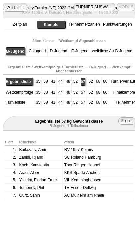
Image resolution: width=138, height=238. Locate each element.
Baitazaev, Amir (32, 149)
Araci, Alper (29, 172)
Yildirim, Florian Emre (38, 180)
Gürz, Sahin (29, 195)
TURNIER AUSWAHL (95, 7)
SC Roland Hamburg (82, 157)
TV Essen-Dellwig (80, 187)
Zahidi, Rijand (31, 157)
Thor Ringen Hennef (82, 165)
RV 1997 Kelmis (78, 149)
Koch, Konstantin (34, 165)
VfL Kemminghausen (82, 180)
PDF (127, 121)
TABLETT (15, 7)
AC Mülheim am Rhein (84, 195)
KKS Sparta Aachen (82, 172)
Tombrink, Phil (31, 187)
